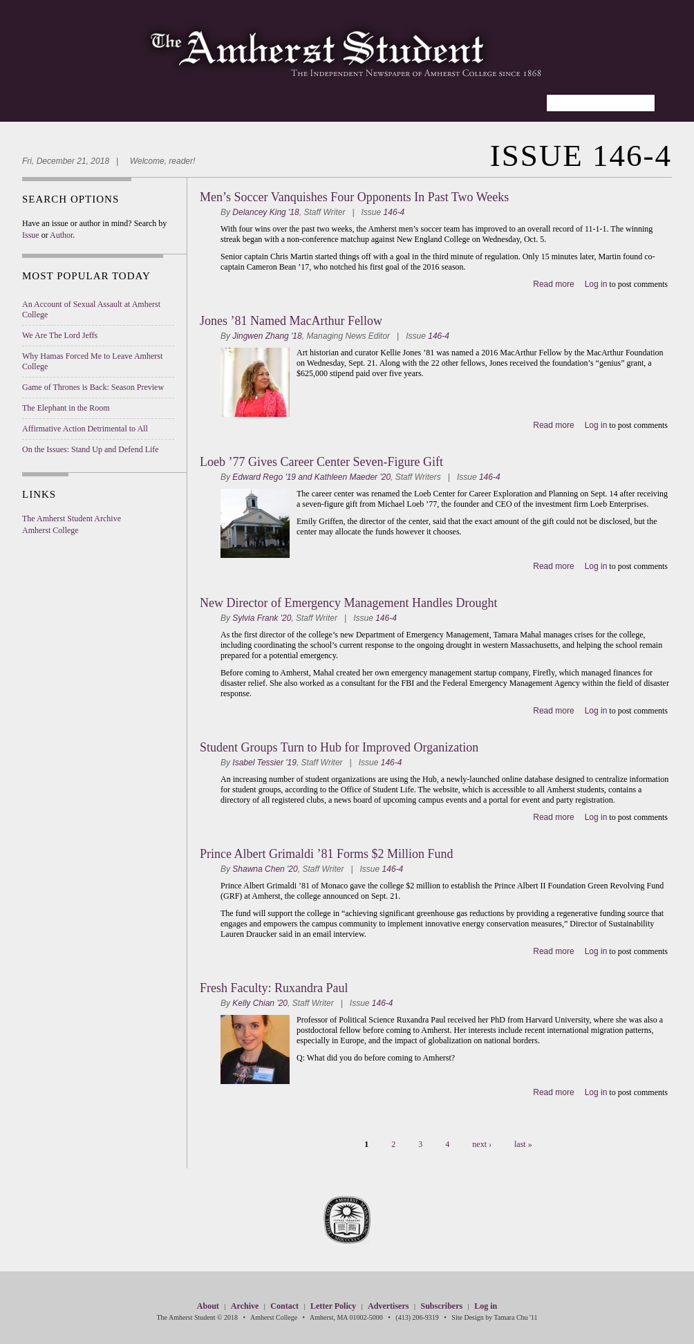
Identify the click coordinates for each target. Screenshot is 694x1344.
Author (61, 235)
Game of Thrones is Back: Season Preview (93, 387)
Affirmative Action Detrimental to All (85, 428)
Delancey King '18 (265, 212)
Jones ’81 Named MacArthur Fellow (291, 321)
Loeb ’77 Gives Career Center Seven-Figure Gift (321, 462)
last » (523, 1144)
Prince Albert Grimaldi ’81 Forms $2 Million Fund (326, 854)
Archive (245, 1306)
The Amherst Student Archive (71, 518)
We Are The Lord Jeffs (59, 335)
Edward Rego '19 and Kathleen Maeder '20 (311, 477)
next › (481, 1144)
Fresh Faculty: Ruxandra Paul (274, 988)
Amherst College (50, 530)
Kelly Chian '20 (260, 1003)
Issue (30, 235)
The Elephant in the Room (66, 408)
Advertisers (388, 1306)
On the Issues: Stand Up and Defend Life (90, 449)
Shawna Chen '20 (264, 869)
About (208, 1306)
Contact (284, 1306)
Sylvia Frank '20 (261, 618)
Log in (596, 284)
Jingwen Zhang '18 (266, 336)
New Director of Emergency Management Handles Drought (349, 603)
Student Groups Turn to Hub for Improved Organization (339, 747)
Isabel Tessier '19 (264, 762)
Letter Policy (333, 1306)
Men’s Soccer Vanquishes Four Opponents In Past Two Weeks (354, 197)
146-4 (394, 212)
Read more (553, 284)
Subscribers (441, 1306)
